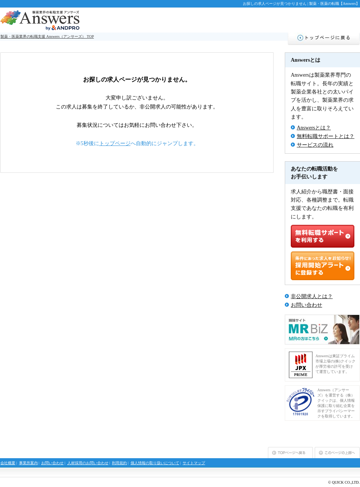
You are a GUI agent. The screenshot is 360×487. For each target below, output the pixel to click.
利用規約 (119, 463)
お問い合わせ (306, 305)
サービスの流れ (315, 145)
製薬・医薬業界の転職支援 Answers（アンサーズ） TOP (47, 36)
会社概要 (7, 463)
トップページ (115, 143)
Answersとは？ (314, 128)
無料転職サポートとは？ (325, 136)
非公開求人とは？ (312, 296)
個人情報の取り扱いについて (155, 463)
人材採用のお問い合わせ (88, 463)
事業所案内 (28, 463)
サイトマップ (194, 463)
